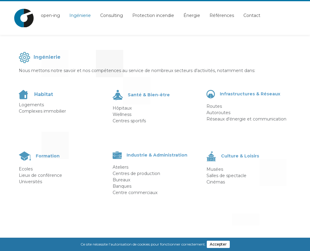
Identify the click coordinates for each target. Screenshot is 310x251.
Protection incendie (153, 15)
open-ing (50, 15)
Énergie (191, 15)
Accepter (218, 244)
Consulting (111, 15)
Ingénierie (80, 15)
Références (221, 15)
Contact (251, 15)
